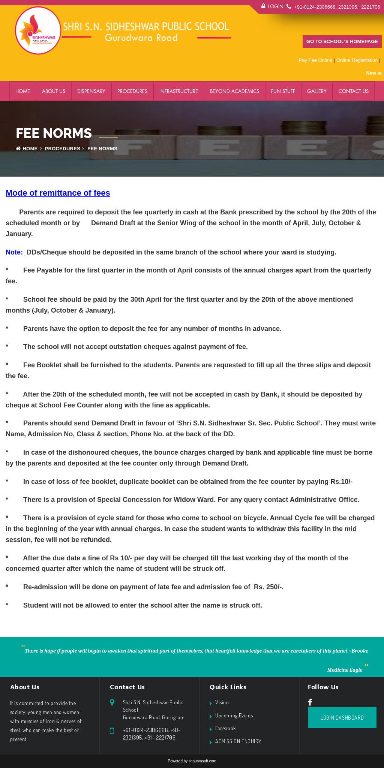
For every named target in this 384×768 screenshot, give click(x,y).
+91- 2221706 (160, 737)
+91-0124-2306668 (314, 7)
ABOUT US (53, 91)
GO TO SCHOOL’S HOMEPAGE (342, 41)
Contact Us (354, 91)
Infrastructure (178, 91)
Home (22, 91)
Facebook (225, 728)
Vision (222, 702)
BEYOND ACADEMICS (234, 91)
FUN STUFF (283, 91)
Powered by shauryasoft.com (192, 761)
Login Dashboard (342, 717)
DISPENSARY (91, 91)
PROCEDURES (132, 91)
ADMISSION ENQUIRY (238, 741)
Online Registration (357, 60)
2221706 (370, 7)
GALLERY (317, 91)
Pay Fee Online (316, 60)
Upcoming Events (234, 715)
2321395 (347, 7)
